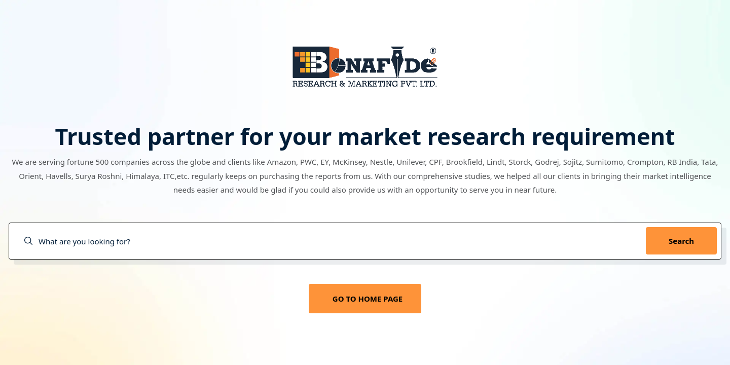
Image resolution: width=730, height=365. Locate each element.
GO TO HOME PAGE (368, 299)
